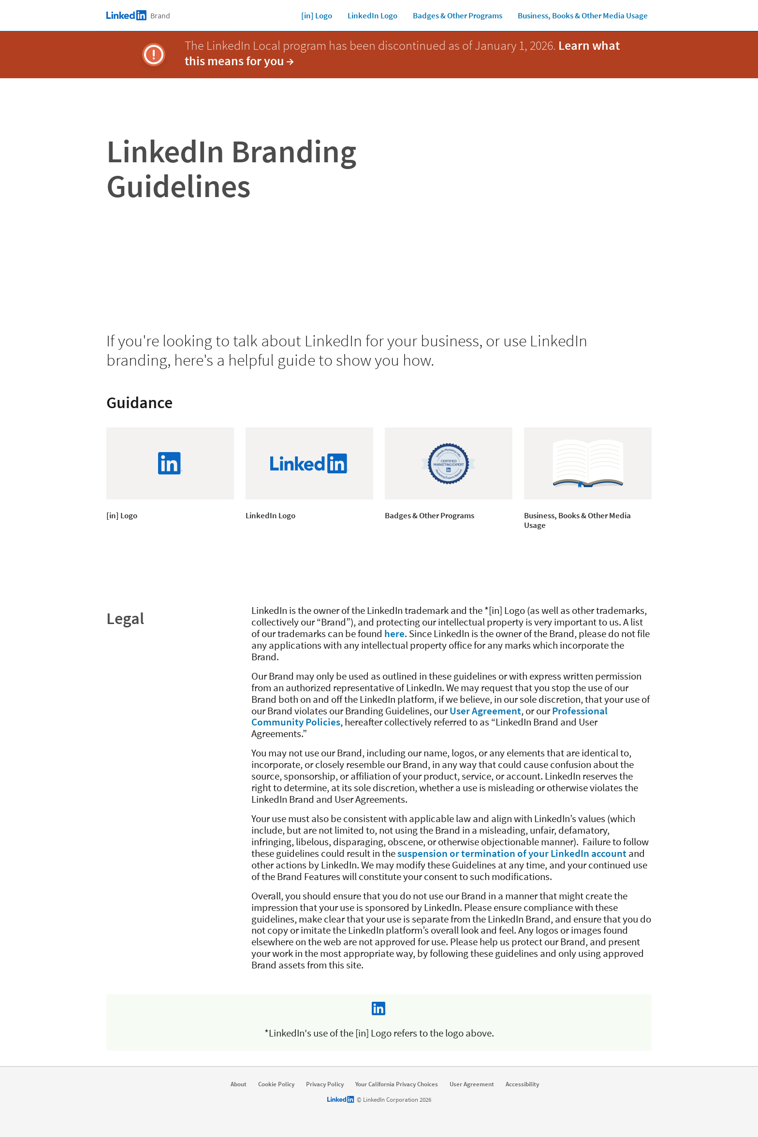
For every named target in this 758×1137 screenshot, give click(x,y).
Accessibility (522, 1084)
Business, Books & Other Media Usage (583, 15)
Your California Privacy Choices (396, 1084)
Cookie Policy (276, 1084)
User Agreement (485, 710)
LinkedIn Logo (372, 15)
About (239, 1084)
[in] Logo (316, 15)
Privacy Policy (325, 1084)
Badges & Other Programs (457, 15)
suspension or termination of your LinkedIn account (512, 853)
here (394, 633)
